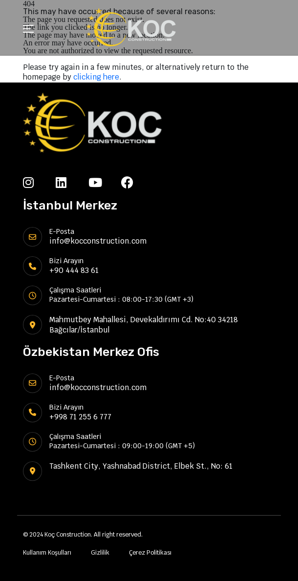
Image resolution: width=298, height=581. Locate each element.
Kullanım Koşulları (47, 553)
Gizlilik (100, 553)
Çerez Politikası (150, 553)
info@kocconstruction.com (98, 241)
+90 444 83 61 (74, 270)
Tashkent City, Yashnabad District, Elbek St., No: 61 (141, 466)
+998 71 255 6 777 (80, 416)
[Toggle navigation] (28, 30)
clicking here (96, 77)
